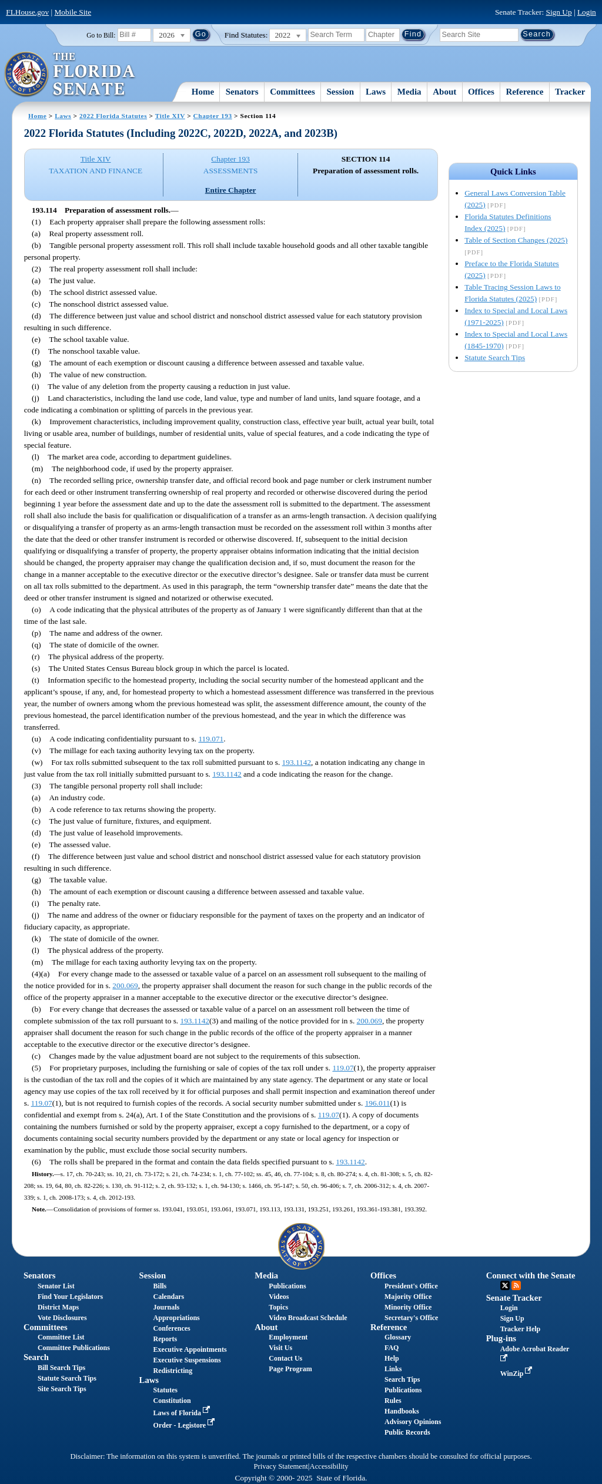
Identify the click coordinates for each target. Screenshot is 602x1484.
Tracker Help (520, 1329)
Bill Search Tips (61, 1368)
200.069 (125, 985)
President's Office (411, 1286)
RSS (516, 1285)
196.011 (377, 1103)
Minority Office (408, 1307)
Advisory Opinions (412, 1422)
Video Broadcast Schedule (308, 1318)
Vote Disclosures (62, 1318)
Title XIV (170, 115)
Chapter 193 (212, 115)
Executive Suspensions (187, 1360)
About (444, 91)
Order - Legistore (185, 1425)
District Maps (58, 1307)
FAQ (391, 1348)
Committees (292, 91)
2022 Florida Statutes (113, 115)
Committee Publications (74, 1348)
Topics (278, 1307)
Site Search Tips (62, 1389)
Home (203, 91)
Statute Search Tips (494, 357)
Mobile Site (73, 12)
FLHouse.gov (27, 12)
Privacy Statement (280, 1466)
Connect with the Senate (531, 1275)
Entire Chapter (230, 190)
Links (393, 1369)
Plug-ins (501, 1338)
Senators (242, 91)
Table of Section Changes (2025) (515, 240)
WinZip (517, 1373)
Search (36, 1357)
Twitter (505, 1285)
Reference (525, 91)
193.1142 (297, 762)
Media (409, 91)
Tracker (570, 91)
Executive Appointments (190, 1349)
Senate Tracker (514, 1297)
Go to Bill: (100, 35)
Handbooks (401, 1411)
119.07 (342, 1067)
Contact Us (285, 1358)
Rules (393, 1400)
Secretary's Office (411, 1318)
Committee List (61, 1337)
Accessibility (329, 1466)
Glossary (397, 1337)
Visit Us (280, 1348)
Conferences (171, 1328)
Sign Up (559, 12)
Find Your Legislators (70, 1296)
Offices (481, 91)
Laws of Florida (182, 1413)
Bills (160, 1286)
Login (586, 12)
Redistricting (173, 1371)
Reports (165, 1339)
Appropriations (176, 1318)
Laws (376, 91)
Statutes (165, 1390)
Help (391, 1358)
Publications (287, 1286)
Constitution (172, 1400)
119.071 (210, 738)
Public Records (407, 1432)
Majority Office (408, 1296)
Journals (166, 1307)
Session (340, 91)
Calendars (169, 1296)
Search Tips (402, 1379)
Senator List (56, 1286)
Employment (288, 1337)
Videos (279, 1296)
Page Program (290, 1369)
